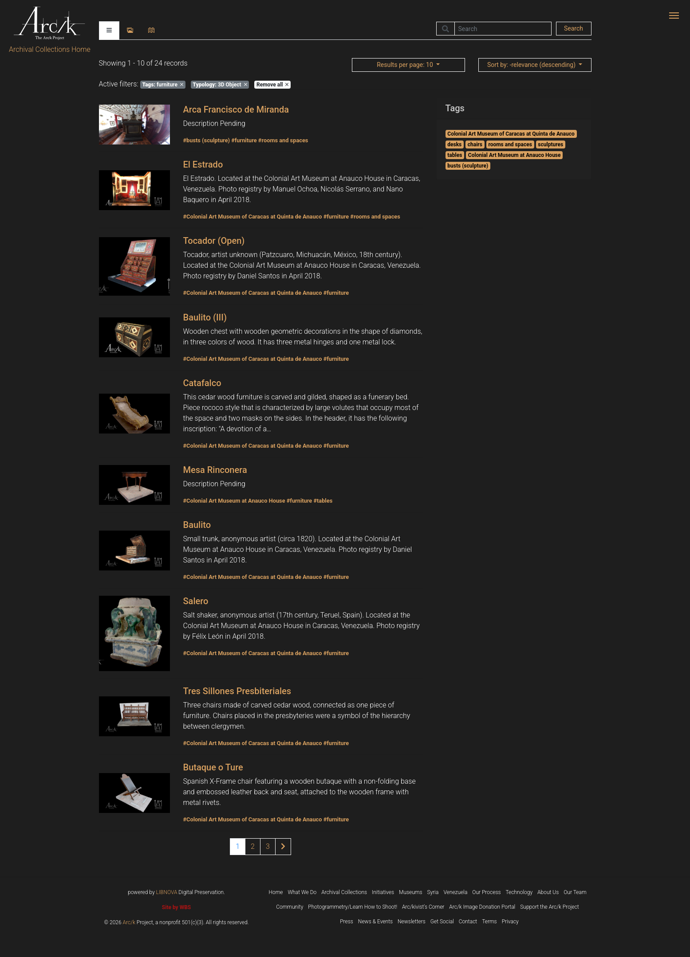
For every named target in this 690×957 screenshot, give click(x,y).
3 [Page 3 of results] (268, 846)
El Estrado (203, 164)
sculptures (550, 144)
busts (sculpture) (467, 166)
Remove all (272, 85)
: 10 (405, 64)
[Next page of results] (283, 846)
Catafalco (202, 383)
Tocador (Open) (214, 240)
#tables (322, 500)
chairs (475, 144)
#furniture (244, 140)
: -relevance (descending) (532, 64)
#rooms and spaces (283, 140)
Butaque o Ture (213, 767)
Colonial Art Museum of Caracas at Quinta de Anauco (510, 134)
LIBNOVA (166, 892)
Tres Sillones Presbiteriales (237, 691)
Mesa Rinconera (215, 470)
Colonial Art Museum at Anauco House (514, 155)
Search (573, 28)
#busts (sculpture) (206, 140)
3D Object (220, 85)
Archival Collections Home (50, 49)
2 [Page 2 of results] (253, 846)
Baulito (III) (205, 317)
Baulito (197, 525)
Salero (196, 601)
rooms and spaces (510, 144)
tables (454, 155)
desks (454, 144)
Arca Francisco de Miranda (236, 109)
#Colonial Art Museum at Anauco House (234, 500)
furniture (162, 85)
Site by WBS (176, 907)
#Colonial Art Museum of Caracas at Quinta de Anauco (252, 216)
